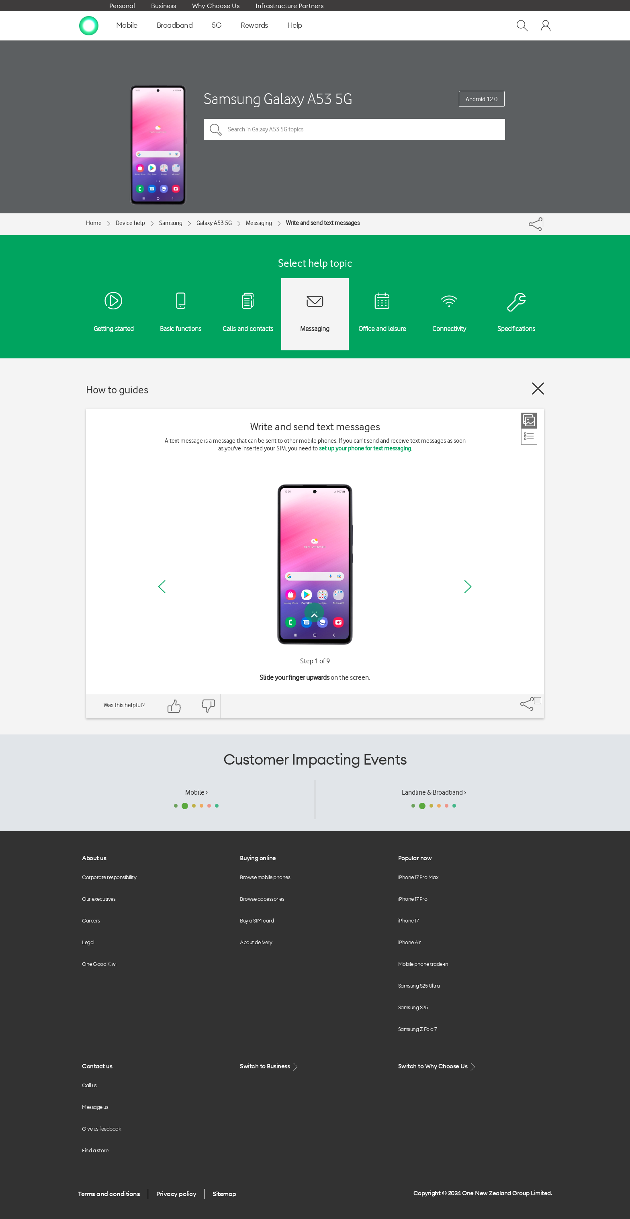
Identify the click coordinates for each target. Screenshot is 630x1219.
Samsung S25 (413, 1007)
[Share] (543, 222)
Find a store (95, 1150)
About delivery (256, 942)
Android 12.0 (481, 99)
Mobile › (196, 792)
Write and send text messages (323, 223)
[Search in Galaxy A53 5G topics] (354, 129)
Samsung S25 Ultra (419, 985)
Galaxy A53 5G (214, 223)
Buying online (258, 858)
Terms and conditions (109, 1194)
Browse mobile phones (265, 877)
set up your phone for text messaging (365, 448)
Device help (130, 223)
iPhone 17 (408, 920)
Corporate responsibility (109, 877)
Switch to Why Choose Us (437, 1066)
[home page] (88, 25)
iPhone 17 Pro (413, 899)
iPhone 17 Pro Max (418, 877)
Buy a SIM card (257, 920)
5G (216, 25)
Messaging (259, 223)
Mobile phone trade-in (423, 964)
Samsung (170, 223)
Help (294, 25)
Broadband (175, 25)
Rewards (254, 25)
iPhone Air (409, 942)
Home (94, 223)
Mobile (126, 25)
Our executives (98, 899)
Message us (95, 1107)
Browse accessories (262, 899)
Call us (89, 1085)
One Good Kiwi (99, 964)
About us (94, 858)
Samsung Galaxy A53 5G (278, 99)
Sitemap (224, 1194)
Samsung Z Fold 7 (417, 1029)
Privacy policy (176, 1194)
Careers (91, 920)
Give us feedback (101, 1128)
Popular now (415, 858)
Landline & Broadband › (434, 792)
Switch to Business (269, 1066)
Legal (88, 942)
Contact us (97, 1066)
